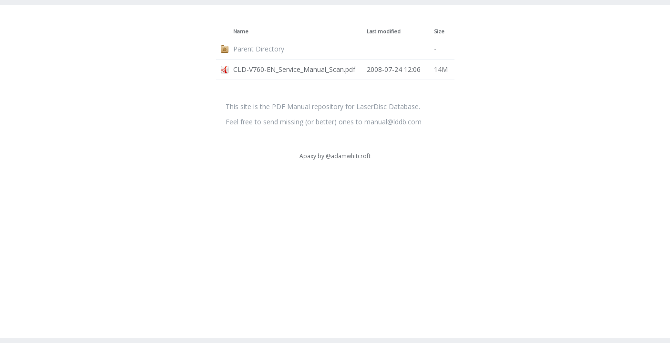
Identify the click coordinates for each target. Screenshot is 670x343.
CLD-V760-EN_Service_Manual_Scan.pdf (294, 69)
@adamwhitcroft (348, 156)
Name (240, 31)
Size (439, 31)
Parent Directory (258, 48)
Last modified (384, 31)
